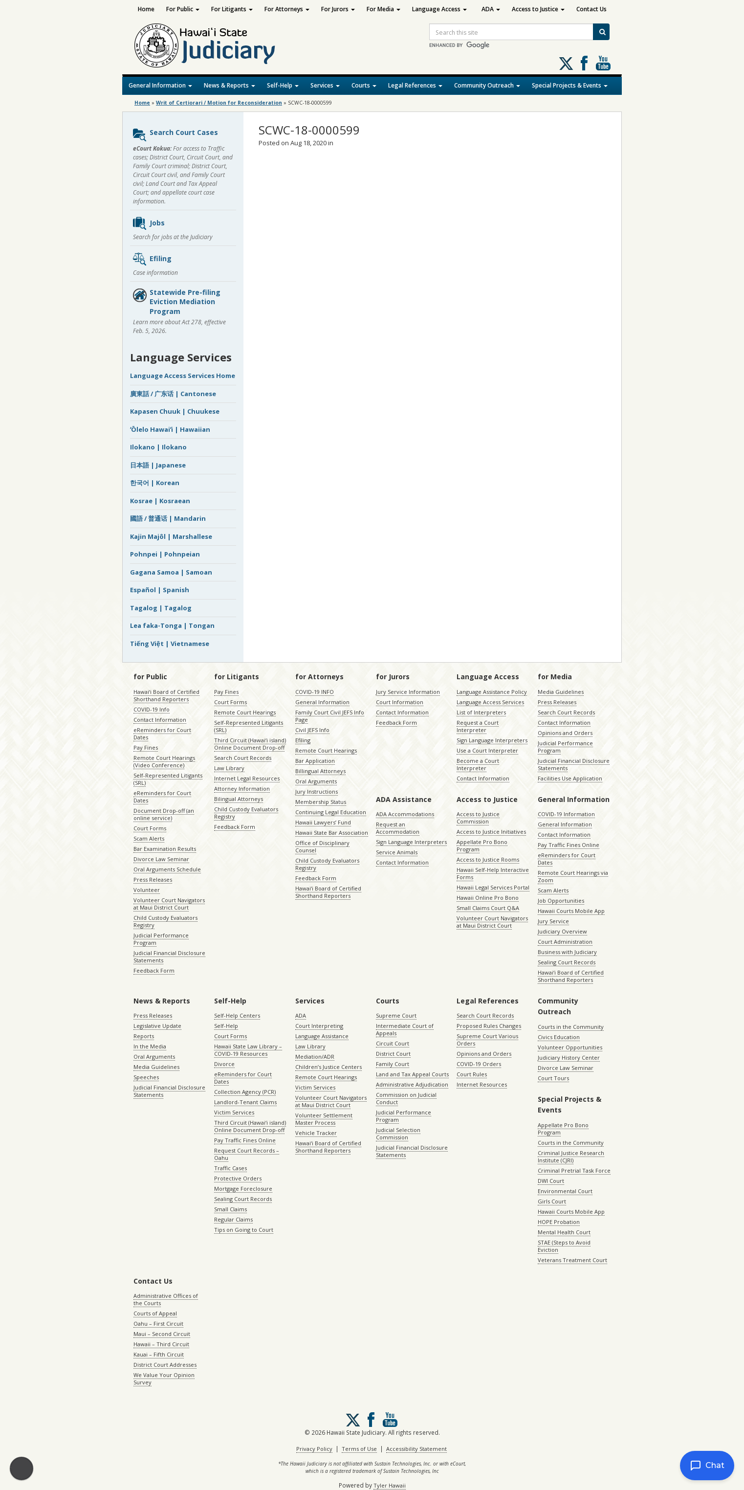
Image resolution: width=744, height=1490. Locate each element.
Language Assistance (322, 1036)
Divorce (224, 1063)
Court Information (399, 702)
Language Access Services (490, 702)
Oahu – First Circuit (158, 1323)
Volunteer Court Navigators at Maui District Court (169, 903)
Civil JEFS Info (312, 730)
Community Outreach (487, 85)
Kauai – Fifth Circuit (158, 1354)
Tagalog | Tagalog (161, 607)
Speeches (146, 1077)
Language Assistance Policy (492, 691)
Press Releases (152, 879)
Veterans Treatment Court (572, 1260)
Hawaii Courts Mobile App (571, 910)
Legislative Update (157, 1025)
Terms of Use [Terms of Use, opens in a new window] (359, 1448)
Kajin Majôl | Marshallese (171, 536)
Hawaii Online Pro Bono (488, 897)
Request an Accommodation (397, 828)
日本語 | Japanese (158, 465)
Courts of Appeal (155, 1313)
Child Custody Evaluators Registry (165, 921)
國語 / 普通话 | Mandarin (168, 518)
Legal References (415, 85)
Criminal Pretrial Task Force (574, 1170)
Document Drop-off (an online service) (163, 814)
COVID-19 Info (151, 709)
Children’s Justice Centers (328, 1066)
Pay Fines (145, 747)
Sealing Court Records (566, 962)
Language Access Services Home (182, 375)
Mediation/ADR (314, 1056)
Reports (143, 1036)
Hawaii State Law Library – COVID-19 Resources (248, 1050)
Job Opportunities (561, 900)
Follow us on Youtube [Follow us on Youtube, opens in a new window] (603, 63)
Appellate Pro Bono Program (482, 845)
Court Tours (553, 1078)
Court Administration (565, 941)
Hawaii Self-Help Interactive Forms (493, 873)
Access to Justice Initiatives (491, 831)
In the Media (149, 1046)
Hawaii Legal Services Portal (493, 887)
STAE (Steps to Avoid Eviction (564, 1246)
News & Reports (229, 85)
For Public (182, 9)
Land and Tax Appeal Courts (412, 1074)
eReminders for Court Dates (162, 733)
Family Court (392, 1063)
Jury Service (553, 921)
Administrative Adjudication (412, 1084)
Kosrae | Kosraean (160, 500)
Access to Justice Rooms (488, 859)
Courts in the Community (571, 1026)
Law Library (229, 768)
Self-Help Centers (237, 1015)
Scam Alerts (148, 838)
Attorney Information (242, 788)
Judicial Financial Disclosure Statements (169, 956)
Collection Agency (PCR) (245, 1091)
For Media (383, 9)
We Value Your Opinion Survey (164, 1378)
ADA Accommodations (405, 814)
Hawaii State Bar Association (331, 832)
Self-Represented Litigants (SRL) (167, 779)
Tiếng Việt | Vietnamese (169, 643)
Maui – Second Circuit (161, 1333)
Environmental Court (565, 1191)
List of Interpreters (481, 712)
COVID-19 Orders (479, 1063)
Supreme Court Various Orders (487, 1039)
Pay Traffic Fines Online (568, 844)
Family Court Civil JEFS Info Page (329, 716)
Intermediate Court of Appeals (405, 1029)
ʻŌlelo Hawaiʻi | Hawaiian (170, 429)
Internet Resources (482, 1084)
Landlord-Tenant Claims (245, 1102)
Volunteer (146, 889)
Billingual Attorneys (320, 771)
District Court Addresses (165, 1364)
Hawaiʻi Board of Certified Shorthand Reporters (166, 695)
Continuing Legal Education (330, 812)
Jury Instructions (316, 791)
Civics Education (559, 1037)
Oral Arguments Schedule (167, 869)
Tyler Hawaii (389, 1485)
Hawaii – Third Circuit (161, 1344)
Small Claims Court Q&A (488, 908)
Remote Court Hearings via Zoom (573, 876)
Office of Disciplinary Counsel (322, 846)
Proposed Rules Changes (489, 1025)
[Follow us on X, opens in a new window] (566, 63)
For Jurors (338, 9)
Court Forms (149, 828)
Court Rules (472, 1074)
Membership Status (320, 801)
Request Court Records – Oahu (246, 1154)
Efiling (152, 259)
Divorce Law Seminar (161, 859)
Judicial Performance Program (161, 939)
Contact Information (159, 719)
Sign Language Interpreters (492, 740)
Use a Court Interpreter (487, 750)
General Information (160, 85)
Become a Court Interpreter (478, 764)
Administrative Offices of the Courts (165, 1299)
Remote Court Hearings (245, 712)
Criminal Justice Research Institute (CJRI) (571, 1156)
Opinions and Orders (565, 732)
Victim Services (234, 1112)
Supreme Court (396, 1015)
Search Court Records (242, 757)
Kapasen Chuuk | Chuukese (174, 411)
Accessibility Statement (416, 1448)
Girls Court (552, 1201)
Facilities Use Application (570, 778)
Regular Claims (233, 1219)
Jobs (148, 223)
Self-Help (283, 85)
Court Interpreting (319, 1025)
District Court (393, 1053)
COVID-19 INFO (314, 691)
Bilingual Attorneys (238, 798)
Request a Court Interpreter (478, 726)
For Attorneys (286, 9)
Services (325, 85)
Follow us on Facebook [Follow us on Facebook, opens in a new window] (584, 63)
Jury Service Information (408, 691)
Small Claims (230, 1209)
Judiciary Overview (562, 931)
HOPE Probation (559, 1221)
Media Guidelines (561, 691)
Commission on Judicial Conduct (406, 1098)
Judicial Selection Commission (398, 1133)
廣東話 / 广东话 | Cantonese (173, 393)
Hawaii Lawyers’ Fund (323, 822)
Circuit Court (392, 1043)
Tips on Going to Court (243, 1229)
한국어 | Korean (154, 482)
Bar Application (315, 760)
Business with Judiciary (567, 952)
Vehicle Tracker (316, 1132)
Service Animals (396, 852)
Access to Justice (538, 9)
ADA (490, 9)
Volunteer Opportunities (570, 1047)
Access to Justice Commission (478, 817)
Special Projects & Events (570, 85)
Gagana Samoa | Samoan (171, 572)
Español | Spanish (159, 589)
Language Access (439, 9)
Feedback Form (154, 970)
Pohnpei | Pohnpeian (165, 554)
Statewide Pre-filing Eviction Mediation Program (176, 302)
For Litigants (232, 9)
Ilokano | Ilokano (158, 447)
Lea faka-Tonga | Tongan (172, 625)
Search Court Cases (175, 135)
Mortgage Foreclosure (243, 1188)
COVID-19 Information (566, 814)
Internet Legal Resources (247, 778)
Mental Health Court (564, 1232)
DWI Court (551, 1180)
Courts (363, 85)
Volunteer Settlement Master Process (323, 1119)
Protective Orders (238, 1178)
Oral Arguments (316, 781)
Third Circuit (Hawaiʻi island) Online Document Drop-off (250, 743)
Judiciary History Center (569, 1057)
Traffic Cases (230, 1168)
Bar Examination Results (164, 848)
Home (146, 9)
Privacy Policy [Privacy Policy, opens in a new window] (314, 1448)
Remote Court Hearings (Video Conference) (164, 761)
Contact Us (591, 9)
